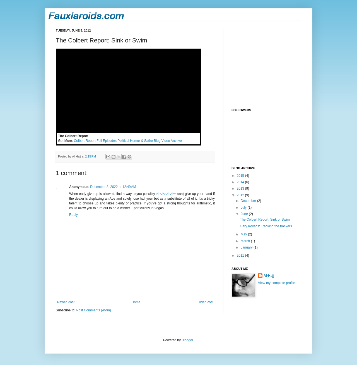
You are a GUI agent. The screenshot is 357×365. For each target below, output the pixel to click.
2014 (241, 182)
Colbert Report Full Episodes (95, 141)
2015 (241, 176)
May (244, 234)
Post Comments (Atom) (93, 310)
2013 (241, 188)
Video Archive (171, 141)
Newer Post (65, 302)
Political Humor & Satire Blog (138, 141)
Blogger (187, 340)
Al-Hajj (269, 276)
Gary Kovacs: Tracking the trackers (266, 226)
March (246, 241)
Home (136, 302)
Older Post (205, 302)
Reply (73, 215)
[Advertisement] (266, 64)
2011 (241, 255)
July (244, 207)
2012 (241, 195)
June (245, 214)
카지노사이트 (166, 194)
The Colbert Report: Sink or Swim (265, 219)
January (247, 247)
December (249, 201)
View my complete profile (276, 283)
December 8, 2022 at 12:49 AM (113, 187)
